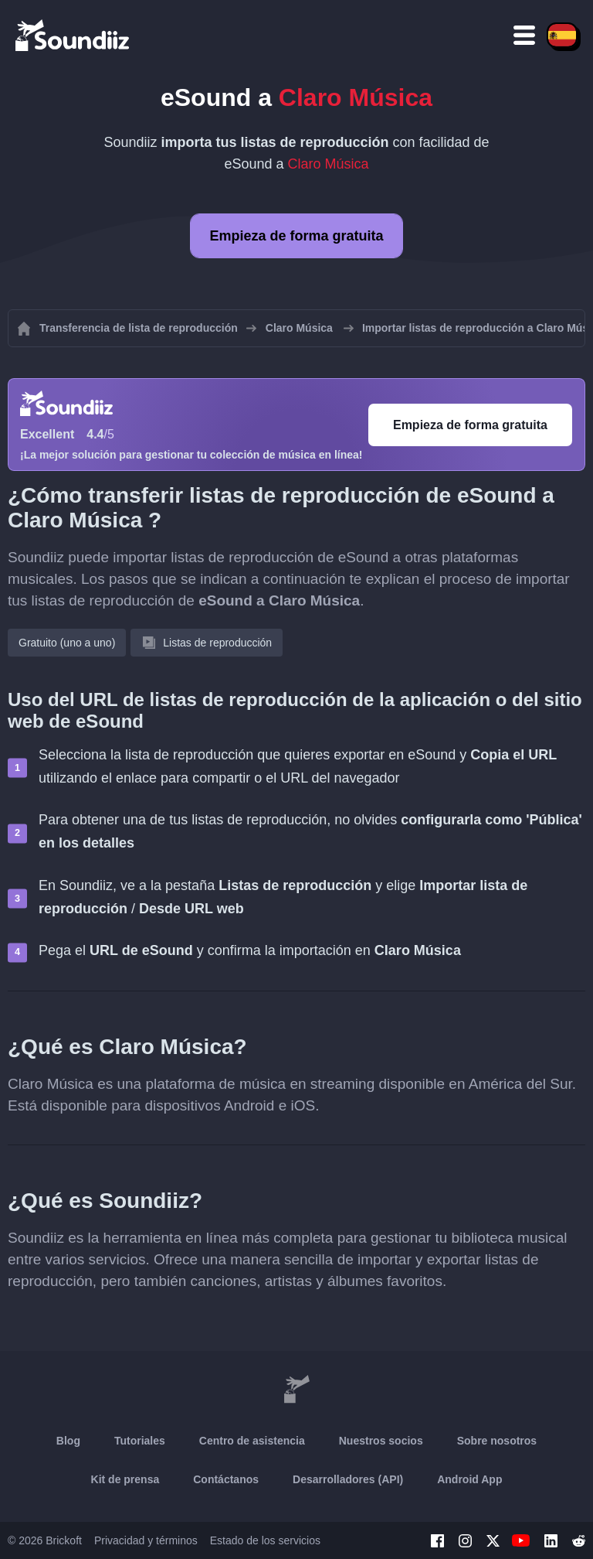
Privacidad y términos (146, 1540)
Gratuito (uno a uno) (67, 642)
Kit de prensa (125, 1479)
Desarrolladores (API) (348, 1479)
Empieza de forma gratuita (296, 236)
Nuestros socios (381, 1440)
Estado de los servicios (265, 1540)
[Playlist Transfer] (73, 35)
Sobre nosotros (497, 1440)
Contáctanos (226, 1479)
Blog (68, 1440)
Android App (469, 1479)
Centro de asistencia (252, 1440)
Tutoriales (139, 1440)
